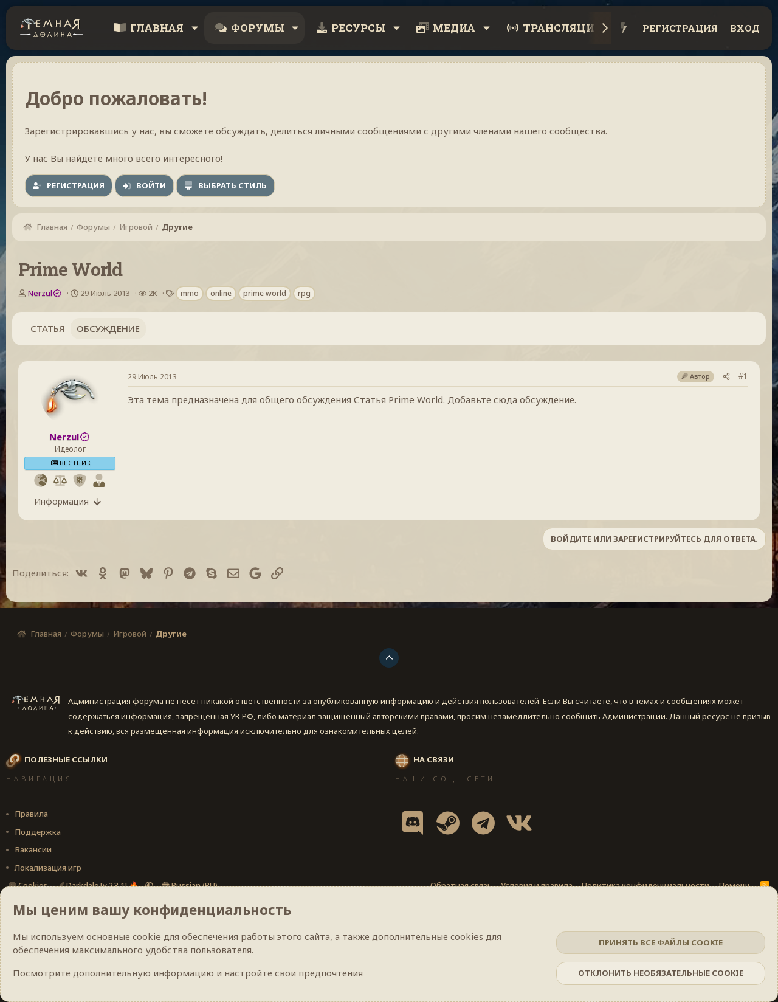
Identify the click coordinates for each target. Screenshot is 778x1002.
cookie (147, 936)
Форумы (257, 28)
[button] (194, 28)
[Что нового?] (623, 28)
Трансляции (563, 28)
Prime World (415, 399)
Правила (31, 813)
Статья (47, 328)
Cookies (28, 885)
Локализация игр (48, 867)
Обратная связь (461, 885)
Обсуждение (108, 328)
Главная (157, 28)
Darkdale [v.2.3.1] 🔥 (98, 885)
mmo (190, 293)
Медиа (454, 28)
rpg (304, 293)
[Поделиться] (726, 376)
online (221, 293)
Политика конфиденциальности (645, 885)
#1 (743, 376)
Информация (61, 501)
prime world (264, 293)
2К (152, 293)
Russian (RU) (190, 885)
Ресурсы (358, 28)
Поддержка (38, 831)
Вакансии (33, 849)
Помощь (735, 885)
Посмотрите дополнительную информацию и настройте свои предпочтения (188, 973)
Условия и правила (537, 885)
